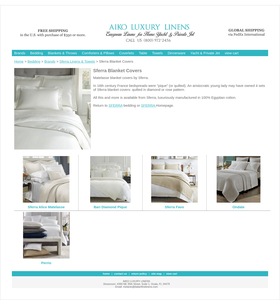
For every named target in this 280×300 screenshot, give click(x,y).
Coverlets (126, 53)
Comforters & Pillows (98, 53)
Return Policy (139, 273)
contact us (120, 273)
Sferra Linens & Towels (77, 61)
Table (143, 53)
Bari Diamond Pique (110, 207)
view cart (232, 53)
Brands (19, 53)
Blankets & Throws (62, 53)
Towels (157, 53)
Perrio (46, 263)
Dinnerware (177, 53)
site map (156, 273)
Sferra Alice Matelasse (46, 207)
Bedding (36, 53)
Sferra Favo (174, 207)
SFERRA (116, 105)
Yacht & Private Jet (205, 53)
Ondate (238, 207)
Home (19, 61)
